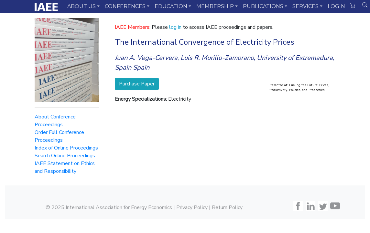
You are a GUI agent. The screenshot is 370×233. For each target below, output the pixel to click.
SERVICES (305, 6)
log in (175, 27)
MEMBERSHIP (215, 6)
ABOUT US (81, 6)
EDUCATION (171, 6)
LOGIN (336, 6)
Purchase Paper (137, 83)
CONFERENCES (125, 6)
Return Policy (227, 207)
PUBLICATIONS (263, 6)
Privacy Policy (192, 207)
